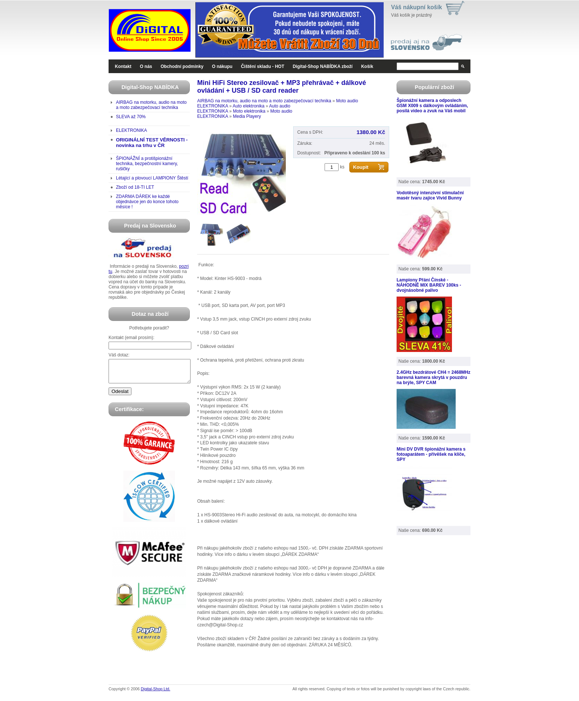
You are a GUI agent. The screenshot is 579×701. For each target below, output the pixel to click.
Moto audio (347, 100)
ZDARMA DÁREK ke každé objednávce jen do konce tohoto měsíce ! (147, 201)
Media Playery (247, 116)
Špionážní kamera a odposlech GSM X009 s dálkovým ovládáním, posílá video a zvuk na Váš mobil (432, 105)
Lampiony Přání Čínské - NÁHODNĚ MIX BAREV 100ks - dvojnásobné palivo (429, 285)
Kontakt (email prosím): (131, 337)
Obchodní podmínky (182, 66)
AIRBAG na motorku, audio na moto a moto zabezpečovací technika (151, 105)
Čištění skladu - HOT (262, 66)
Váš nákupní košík (416, 7)
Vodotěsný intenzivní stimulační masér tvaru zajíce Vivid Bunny (430, 195)
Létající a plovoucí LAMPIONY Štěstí (152, 178)
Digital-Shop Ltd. (155, 693)
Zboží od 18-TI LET (135, 187)
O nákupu (222, 66)
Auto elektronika (248, 106)
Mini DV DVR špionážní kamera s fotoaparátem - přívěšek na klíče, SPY (431, 454)
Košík (367, 66)
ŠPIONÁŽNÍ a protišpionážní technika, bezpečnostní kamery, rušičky (147, 163)
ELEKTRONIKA (131, 130)
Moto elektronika (249, 111)
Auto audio (279, 106)
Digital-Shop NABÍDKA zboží (323, 66)
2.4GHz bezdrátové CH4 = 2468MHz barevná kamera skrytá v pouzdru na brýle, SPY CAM (433, 377)
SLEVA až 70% (131, 116)
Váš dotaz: (119, 355)
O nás (146, 66)
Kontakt (123, 66)
